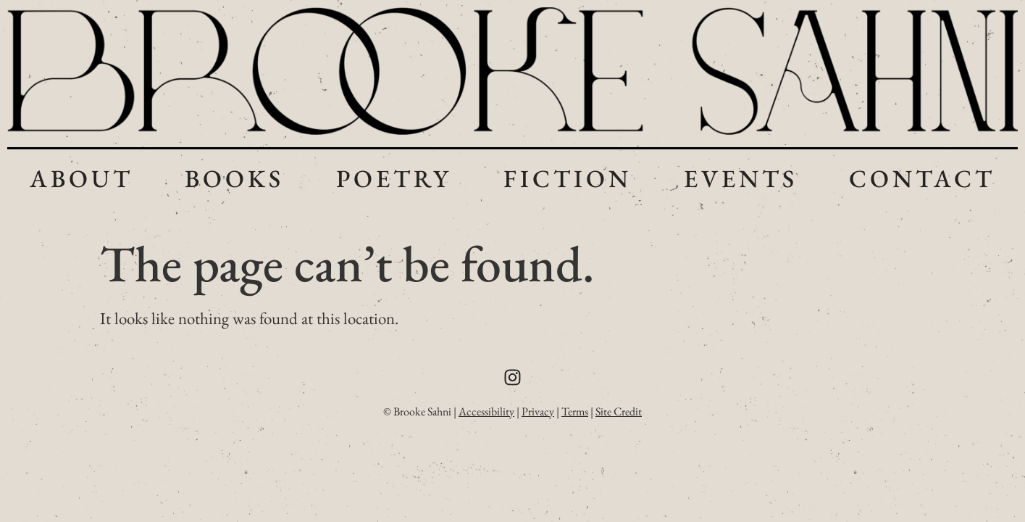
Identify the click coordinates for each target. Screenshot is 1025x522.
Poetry (394, 178)
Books (234, 178)
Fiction (567, 178)
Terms (574, 411)
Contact (922, 178)
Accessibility (486, 411)
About (81, 178)
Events (741, 178)
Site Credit (618, 411)
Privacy (538, 411)
